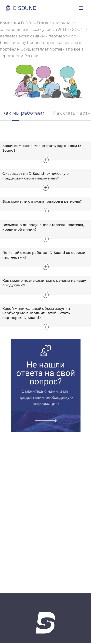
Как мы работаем (23, 113)
